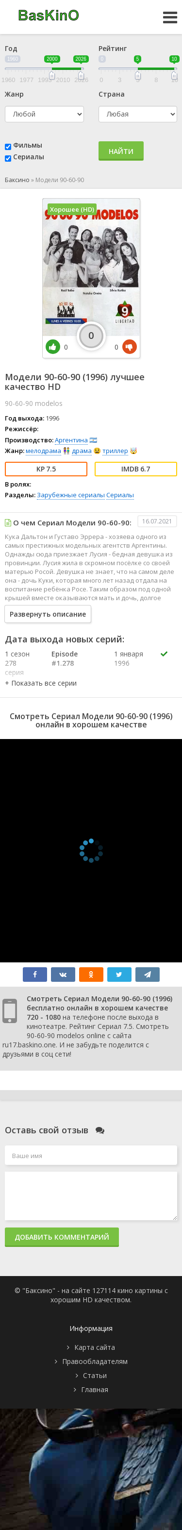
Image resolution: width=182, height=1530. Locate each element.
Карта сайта (94, 1347)
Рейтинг (113, 48)
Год (11, 48)
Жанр (14, 94)
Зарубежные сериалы (71, 494)
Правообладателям (95, 1361)
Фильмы (27, 145)
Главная (94, 1389)
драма (82, 450)
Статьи (95, 1375)
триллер (115, 450)
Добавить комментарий (62, 1237)
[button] (41, 683)
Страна (112, 94)
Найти (121, 151)
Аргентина (71, 440)
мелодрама (43, 450)
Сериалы (28, 156)
